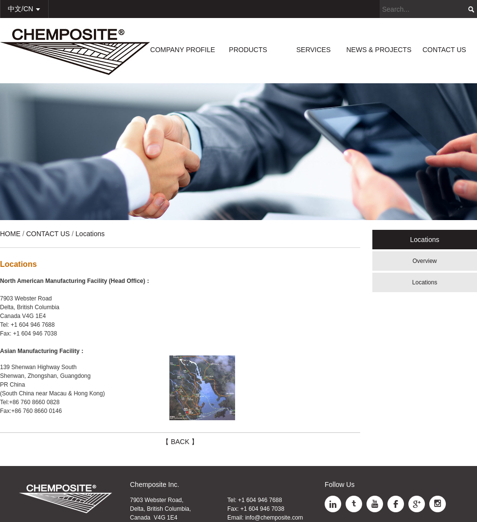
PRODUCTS (248, 50)
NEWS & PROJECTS (378, 50)
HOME (10, 234)
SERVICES (313, 50)
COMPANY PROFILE (182, 50)
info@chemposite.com (274, 517)
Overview (424, 261)
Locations (424, 282)
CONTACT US (444, 50)
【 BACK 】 (180, 442)
